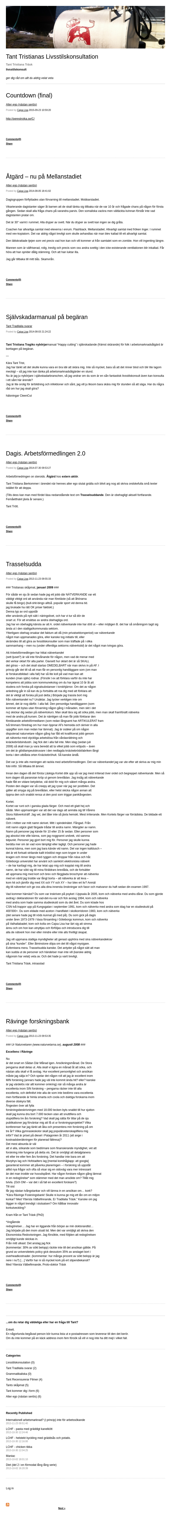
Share (9, 143)
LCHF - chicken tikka (19, 1448)
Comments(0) (13, 139)
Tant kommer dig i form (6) (22, 1391)
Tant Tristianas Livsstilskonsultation (52, 56)
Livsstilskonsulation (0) (20, 1362)
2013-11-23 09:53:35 (40, 1036)
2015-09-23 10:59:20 (40, 110)
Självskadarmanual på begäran (47, 317)
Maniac (17, 1457)
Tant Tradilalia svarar (19, 326)
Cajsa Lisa (22, 110)
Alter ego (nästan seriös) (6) (23, 1396)
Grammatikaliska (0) (18, 1373)
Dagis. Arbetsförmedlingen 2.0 (45, 453)
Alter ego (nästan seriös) (21, 104)
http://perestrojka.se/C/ (20, 118)
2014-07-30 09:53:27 (40, 468)
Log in (10, 1488)
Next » (61, 1508)
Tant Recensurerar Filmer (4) (24, 1379)
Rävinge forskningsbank (37, 1021)
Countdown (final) (29, 95)
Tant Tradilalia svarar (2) (21, 1368)
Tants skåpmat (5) (17, 1385)
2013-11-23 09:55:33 (40, 579)
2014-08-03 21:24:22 (40, 331)
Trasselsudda (23, 564)
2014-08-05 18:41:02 (40, 191)
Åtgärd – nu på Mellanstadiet (43, 176)
